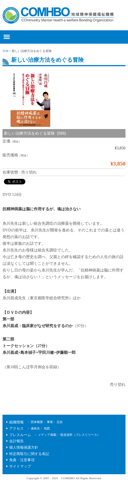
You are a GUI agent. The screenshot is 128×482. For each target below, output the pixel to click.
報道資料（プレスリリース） (80, 434)
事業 (50, 422)
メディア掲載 (47, 434)
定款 (60, 422)
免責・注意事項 (22, 460)
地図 (47, 428)
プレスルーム (20, 435)
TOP (5, 51)
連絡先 (35, 428)
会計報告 (16, 441)
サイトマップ (20, 466)
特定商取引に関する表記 (29, 454)
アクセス (16, 429)
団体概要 (37, 422)
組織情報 (16, 422)
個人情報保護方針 (23, 447)
